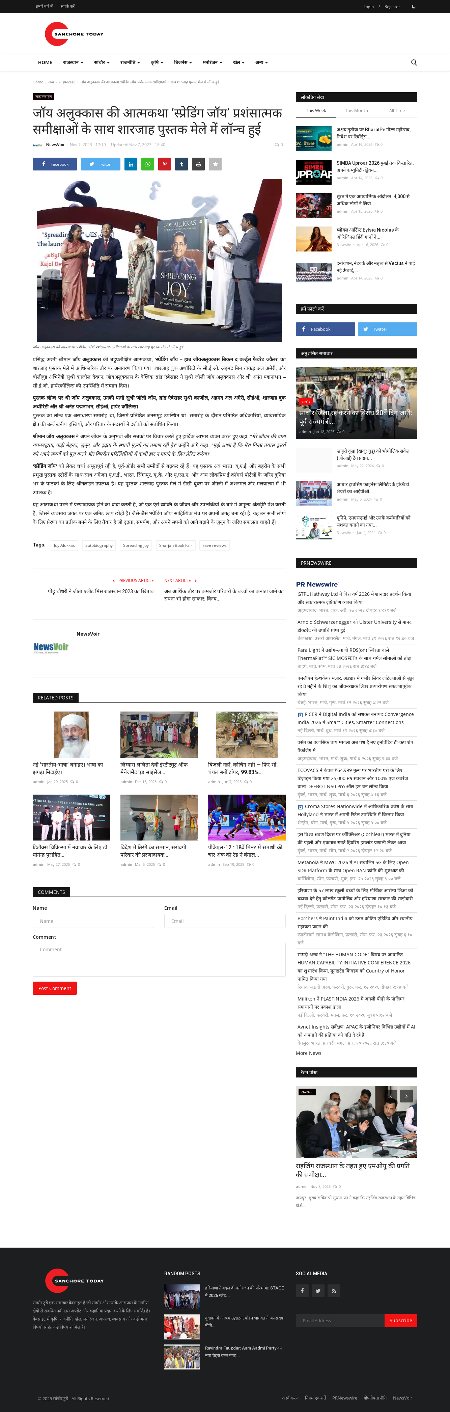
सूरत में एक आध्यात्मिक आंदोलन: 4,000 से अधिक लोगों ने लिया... (373, 200)
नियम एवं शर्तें (315, 1398)
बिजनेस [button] (183, 62)
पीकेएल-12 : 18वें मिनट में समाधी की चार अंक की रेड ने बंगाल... (245, 851)
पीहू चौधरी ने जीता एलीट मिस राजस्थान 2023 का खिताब (101, 591)
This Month (356, 110)
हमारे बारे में (44, 6)
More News (308, 1053)
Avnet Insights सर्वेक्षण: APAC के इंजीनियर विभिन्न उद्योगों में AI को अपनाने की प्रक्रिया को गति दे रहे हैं (356, 1030)
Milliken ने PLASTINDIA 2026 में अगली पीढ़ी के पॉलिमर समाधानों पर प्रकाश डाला (351, 1002)
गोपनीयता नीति (375, 1398)
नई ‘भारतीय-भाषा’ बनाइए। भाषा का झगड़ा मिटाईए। (68, 768)
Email (170, 908)
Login (369, 6)
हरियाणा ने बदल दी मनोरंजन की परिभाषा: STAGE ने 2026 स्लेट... (244, 1291)
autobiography (99, 545)
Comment (44, 937)
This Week (316, 110)
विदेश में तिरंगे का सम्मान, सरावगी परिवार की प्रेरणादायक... (153, 851)
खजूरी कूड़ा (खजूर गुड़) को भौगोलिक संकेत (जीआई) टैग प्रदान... (373, 454)
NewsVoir (49, 146)
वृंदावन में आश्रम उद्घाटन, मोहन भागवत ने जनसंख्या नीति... (244, 1321)
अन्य (51, 81)
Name (40, 908)
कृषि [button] (157, 62)
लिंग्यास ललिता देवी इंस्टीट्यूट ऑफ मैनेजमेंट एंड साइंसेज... (154, 768)
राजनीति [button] (130, 62)
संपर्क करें (68, 6)
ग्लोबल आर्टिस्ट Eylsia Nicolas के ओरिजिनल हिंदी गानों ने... (368, 233)
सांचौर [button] (102, 62)
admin (39, 781)
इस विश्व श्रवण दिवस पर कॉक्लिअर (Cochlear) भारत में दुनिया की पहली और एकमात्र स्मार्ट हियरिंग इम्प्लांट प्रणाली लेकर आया (354, 838)
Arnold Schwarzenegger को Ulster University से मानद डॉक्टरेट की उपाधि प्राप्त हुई (355, 626)
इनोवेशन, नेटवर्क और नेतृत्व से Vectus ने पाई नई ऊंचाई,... (376, 267)
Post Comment (54, 988)
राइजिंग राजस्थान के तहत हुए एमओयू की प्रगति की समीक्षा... (353, 1170)
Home (45, 62)
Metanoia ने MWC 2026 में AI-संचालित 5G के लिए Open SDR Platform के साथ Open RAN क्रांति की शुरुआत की (353, 866)
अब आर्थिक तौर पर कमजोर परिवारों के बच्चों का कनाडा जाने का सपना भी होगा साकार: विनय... (224, 595)
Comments (51, 892)
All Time (397, 110)
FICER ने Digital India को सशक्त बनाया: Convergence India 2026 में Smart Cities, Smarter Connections (356, 718)
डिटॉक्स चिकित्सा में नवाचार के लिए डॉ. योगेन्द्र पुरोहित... (71, 851)
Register (392, 6)
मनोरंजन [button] (212, 62)
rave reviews (215, 545)
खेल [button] (239, 62)
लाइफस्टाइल (67, 81)
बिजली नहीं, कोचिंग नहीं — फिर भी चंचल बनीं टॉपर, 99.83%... (242, 768)
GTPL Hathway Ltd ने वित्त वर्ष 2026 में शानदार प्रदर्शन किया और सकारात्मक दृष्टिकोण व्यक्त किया (354, 598)
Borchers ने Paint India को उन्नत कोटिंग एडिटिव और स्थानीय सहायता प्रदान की (355, 922)
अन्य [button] (261, 62)
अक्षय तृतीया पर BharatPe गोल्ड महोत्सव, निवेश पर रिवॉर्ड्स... (374, 133)
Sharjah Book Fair (175, 545)
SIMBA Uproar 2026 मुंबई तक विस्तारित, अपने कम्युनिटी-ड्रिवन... (375, 166)
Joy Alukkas (64, 545)
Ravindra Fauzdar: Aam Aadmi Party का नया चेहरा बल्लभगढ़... (243, 1352)
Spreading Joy (136, 545)
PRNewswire (344, 1398)
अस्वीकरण (290, 1398)
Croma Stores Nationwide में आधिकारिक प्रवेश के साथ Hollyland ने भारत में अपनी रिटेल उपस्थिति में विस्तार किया (355, 810)
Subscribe (401, 1320)
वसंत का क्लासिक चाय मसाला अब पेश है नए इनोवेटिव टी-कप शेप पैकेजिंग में (355, 746)
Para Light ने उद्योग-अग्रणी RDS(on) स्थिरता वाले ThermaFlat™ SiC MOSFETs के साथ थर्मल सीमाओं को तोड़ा (355, 654)
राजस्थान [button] (73, 62)
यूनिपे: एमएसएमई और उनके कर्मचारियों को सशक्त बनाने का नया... (374, 521)
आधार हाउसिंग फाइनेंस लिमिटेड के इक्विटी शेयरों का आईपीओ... (373, 488)
